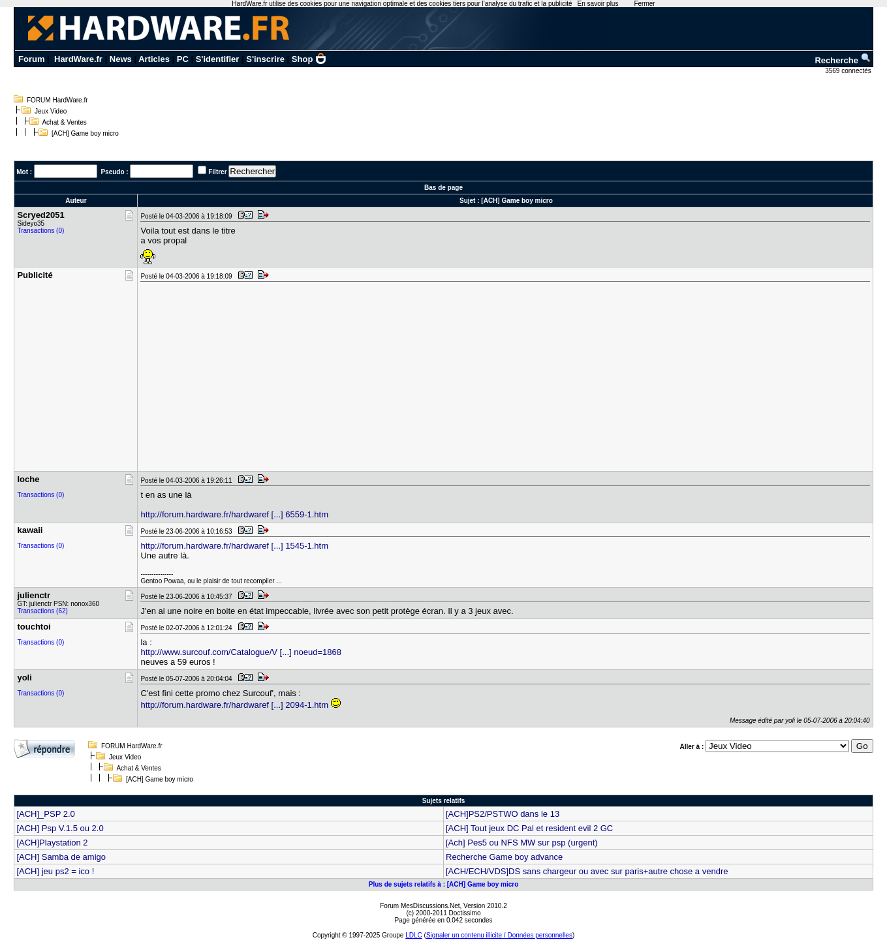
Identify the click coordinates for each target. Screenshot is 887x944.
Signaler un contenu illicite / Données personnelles (499, 935)
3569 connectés (849, 70)
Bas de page (443, 187)
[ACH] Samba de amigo (61, 857)
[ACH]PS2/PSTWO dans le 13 (502, 814)
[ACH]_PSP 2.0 (45, 814)
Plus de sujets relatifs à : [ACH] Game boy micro (444, 884)
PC (183, 59)
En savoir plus (598, 3)
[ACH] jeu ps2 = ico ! (55, 871)
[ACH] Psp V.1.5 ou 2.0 (59, 828)
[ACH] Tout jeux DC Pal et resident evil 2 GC (529, 828)
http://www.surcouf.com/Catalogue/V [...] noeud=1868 (240, 652)
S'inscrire (265, 59)
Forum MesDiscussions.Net (419, 905)
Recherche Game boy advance (504, 857)
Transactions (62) (42, 611)
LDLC (413, 935)
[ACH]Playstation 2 (51, 842)
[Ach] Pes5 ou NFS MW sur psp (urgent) (522, 842)
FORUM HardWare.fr (57, 100)
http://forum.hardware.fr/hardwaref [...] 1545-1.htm (234, 546)
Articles (154, 59)
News (121, 59)
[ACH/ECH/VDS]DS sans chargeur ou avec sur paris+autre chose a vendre (587, 871)
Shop (309, 59)
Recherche (843, 60)
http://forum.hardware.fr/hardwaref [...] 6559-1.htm (234, 514)
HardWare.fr (78, 59)
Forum (31, 59)
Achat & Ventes (64, 122)
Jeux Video (51, 111)
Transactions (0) (40, 230)
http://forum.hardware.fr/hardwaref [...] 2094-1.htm (234, 705)
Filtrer (217, 171)
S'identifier (218, 59)
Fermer (644, 3)
